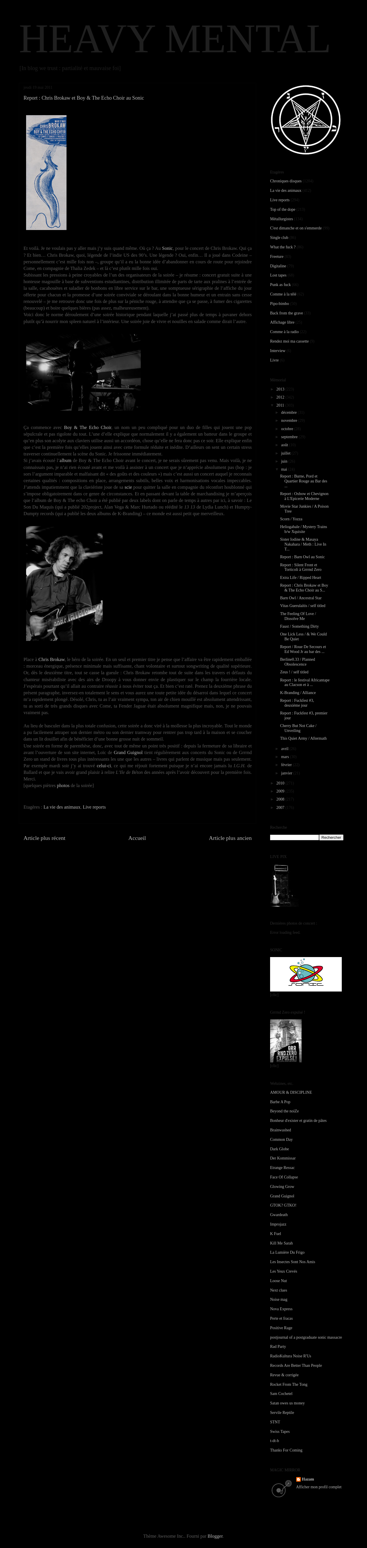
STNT (275, 1422)
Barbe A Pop (280, 1102)
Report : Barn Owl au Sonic (302, 557)
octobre (287, 429)
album (65, 460)
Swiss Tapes (280, 1431)
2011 (280, 405)
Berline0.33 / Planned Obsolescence (297, 661)
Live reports (94, 807)
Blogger (215, 1536)
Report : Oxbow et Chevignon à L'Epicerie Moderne (304, 496)
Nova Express (281, 1309)
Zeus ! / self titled (294, 672)
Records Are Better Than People (296, 1365)
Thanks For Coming (286, 1450)
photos (63, 785)
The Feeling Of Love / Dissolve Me (298, 616)
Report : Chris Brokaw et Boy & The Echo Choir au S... (304, 587)
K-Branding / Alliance (298, 693)
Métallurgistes (281, 219)
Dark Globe (279, 1149)
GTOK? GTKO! (283, 1205)
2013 (281, 389)
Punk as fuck (280, 285)
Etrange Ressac (282, 1168)
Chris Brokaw (51, 659)
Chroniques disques (286, 181)
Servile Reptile (282, 1412)
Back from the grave (286, 313)
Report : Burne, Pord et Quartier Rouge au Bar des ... (303, 481)
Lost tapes (278, 275)
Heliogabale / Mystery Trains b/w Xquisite (303, 529)
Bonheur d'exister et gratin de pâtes (298, 1120)
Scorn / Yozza (291, 519)
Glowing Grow (282, 1186)
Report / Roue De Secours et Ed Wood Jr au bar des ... (303, 649)
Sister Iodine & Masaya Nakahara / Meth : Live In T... (303, 544)
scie (128, 487)
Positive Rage (281, 1328)
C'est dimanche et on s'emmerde (296, 228)
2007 (281, 807)
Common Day (281, 1139)
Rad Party (278, 1346)
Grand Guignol (128, 752)
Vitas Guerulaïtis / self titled (302, 606)
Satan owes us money (287, 1403)
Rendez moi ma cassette (289, 341)
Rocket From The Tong (288, 1384)
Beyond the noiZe (284, 1111)
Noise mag (278, 1299)
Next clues (278, 1290)
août (285, 445)
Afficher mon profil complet (319, 1487)
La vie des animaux (62, 807)
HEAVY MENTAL (175, 38)
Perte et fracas (281, 1318)
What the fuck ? (283, 247)
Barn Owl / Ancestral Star (301, 598)
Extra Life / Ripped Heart (300, 577)
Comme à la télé (283, 294)
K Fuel (275, 1234)
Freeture (277, 256)
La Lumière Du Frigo (287, 1252)
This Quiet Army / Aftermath (303, 738)
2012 (281, 397)
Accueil (137, 838)
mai (284, 469)
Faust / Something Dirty (299, 626)
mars (285, 757)
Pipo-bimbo (279, 304)
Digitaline (278, 266)
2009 (281, 791)
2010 (281, 783)
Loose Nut (278, 1281)
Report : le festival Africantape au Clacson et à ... (305, 682)
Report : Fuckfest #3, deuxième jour (297, 703)
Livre (274, 360)
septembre (289, 437)
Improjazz (278, 1224)
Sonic (167, 248)
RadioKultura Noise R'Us (290, 1356)
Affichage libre (282, 322)
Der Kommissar (283, 1158)
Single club (279, 237)
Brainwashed (280, 1130)
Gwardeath (279, 1215)
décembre (289, 412)
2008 (281, 799)
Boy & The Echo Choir (87, 427)
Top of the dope (282, 209)
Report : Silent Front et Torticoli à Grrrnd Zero (300, 567)
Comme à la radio (284, 332)
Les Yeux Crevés (283, 1271)
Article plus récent (44, 838)
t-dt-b (274, 1441)
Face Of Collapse (284, 1177)
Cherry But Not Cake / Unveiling (298, 728)
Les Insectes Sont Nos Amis (292, 1262)
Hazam (308, 1479)
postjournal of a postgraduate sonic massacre (306, 1337)
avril (285, 749)
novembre (289, 420)
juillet (286, 453)
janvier (287, 773)
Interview (278, 351)
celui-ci (104, 765)
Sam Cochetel (281, 1394)
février (287, 765)
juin (284, 461)
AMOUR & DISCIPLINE (291, 1092)
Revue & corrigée (284, 1375)
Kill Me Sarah (281, 1243)
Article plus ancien (230, 838)
